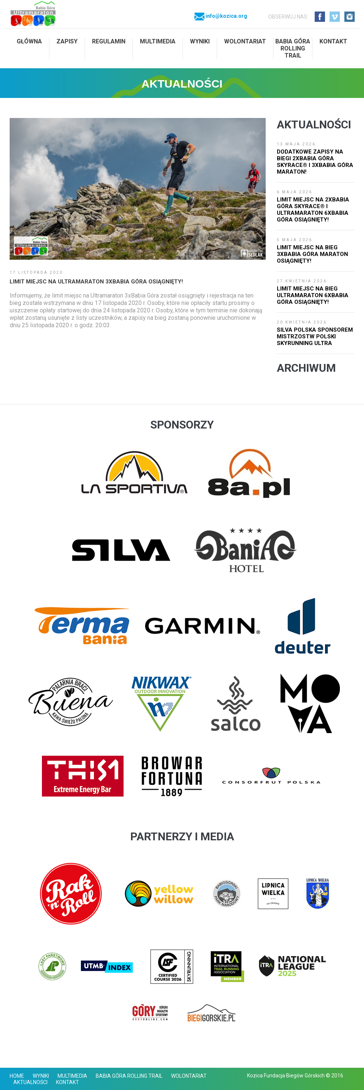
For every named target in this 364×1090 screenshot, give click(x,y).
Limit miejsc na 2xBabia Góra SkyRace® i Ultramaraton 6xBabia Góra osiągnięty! (313, 209)
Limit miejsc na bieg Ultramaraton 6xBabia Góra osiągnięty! (312, 295)
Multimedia (158, 41)
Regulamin (108, 41)
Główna (29, 41)
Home (17, 1076)
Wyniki (200, 41)
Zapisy (67, 41)
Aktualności (30, 1082)
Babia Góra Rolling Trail (292, 48)
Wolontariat (245, 41)
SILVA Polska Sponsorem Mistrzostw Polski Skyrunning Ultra (315, 336)
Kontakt (333, 41)
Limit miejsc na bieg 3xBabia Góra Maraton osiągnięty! (312, 254)
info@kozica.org (220, 16)
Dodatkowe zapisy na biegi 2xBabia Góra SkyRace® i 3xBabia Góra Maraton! (315, 161)
